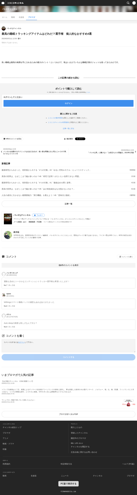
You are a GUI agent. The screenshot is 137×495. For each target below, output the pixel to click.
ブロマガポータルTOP (68, 414)
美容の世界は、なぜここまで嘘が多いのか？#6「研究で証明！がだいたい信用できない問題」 (41, 176)
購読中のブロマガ (78, 438)
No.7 (5, 285)
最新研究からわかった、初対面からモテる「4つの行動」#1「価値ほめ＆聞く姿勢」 (37, 183)
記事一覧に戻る (68, 128)
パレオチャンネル (9, 9)
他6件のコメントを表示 (68, 265)
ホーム (4, 17)
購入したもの (76, 427)
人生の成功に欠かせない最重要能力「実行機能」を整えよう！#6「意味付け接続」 (36, 195)
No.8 (5, 306)
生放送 (21, 17)
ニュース (65, 476)
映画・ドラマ (8, 444)
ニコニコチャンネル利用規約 (58, 122)
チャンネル (97, 476)
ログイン (21, 342)
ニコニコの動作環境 (55, 118)
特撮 (4, 449)
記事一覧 (68, 204)
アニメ (5, 438)
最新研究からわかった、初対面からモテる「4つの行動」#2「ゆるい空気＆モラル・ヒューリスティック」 (46, 170)
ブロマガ (31, 17)
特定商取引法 (66, 464)
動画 (13, 17)
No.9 (5, 327)
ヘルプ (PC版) (128, 464)
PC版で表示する (68, 484)
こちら (88, 92)
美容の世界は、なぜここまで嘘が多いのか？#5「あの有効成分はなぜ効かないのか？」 (38, 189)
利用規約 (6, 464)
